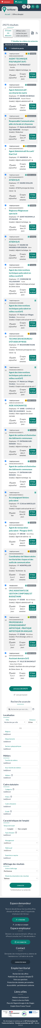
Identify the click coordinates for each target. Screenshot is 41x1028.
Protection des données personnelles (20, 982)
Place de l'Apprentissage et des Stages (20, 1003)
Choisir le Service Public (20, 1000)
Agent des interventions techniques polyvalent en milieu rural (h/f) (20, 273)
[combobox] (14, 722)
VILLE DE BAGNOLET (26, 661)
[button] (33, 709)
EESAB (21, 600)
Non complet (22, 829)
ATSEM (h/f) (14, 180)
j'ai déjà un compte (20, 925)
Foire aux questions (20, 979)
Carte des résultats (8, 33)
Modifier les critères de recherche (24, 41)
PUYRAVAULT (23, 65)
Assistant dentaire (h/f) (19, 658)
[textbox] (14, 722)
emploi (18, 2)
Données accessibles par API (24, 1023)
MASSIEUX (22, 157)
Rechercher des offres (20, 974)
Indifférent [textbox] (7, 843)
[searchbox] (20, 734)
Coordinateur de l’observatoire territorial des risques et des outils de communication (22, 559)
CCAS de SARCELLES (26, 504)
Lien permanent (20, 695)
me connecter (20, 942)
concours (6, 2)
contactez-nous (20, 962)
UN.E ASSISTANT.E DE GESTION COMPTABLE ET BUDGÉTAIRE (20, 593)
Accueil (7, 14)
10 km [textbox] (30, 722)
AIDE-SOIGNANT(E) (18, 405)
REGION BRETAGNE (26, 345)
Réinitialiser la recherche (20, 890)
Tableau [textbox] (7, 878)
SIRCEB (21, 534)
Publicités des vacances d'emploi (19, 977)
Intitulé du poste (16, 48)
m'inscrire (20, 920)
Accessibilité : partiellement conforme (20, 985)
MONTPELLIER (24, 565)
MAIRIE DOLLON (25, 183)
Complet (10, 829)
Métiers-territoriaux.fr (20, 997)
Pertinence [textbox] (8, 871)
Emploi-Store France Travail (20, 1006)
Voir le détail (33, 75)
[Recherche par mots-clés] (21, 709)
